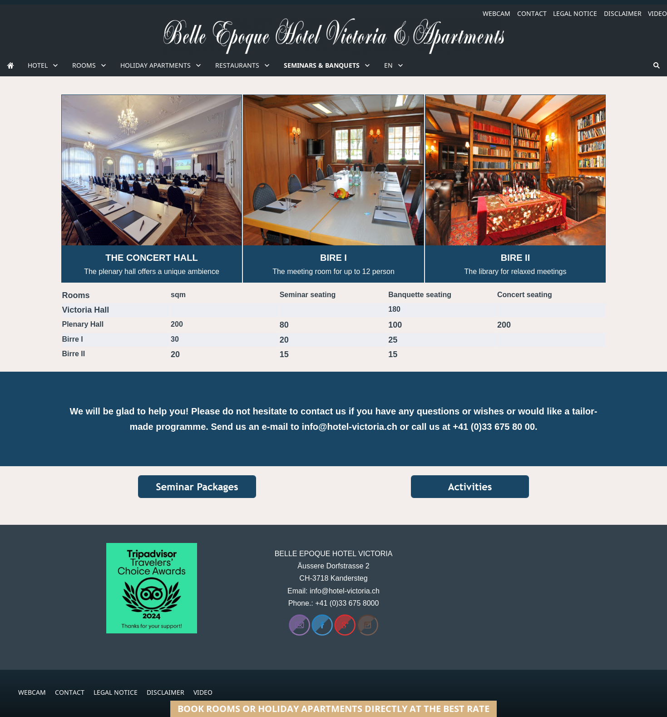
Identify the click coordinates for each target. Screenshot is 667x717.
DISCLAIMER (623, 13)
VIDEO (657, 13)
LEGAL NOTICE (575, 13)
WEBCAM (496, 13)
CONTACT (532, 13)
